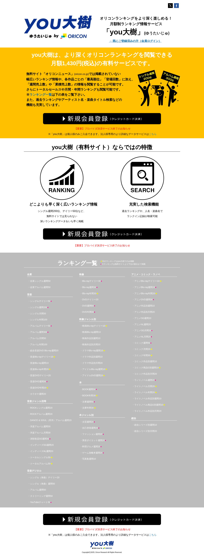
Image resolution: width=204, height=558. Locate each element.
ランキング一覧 (40, 94)
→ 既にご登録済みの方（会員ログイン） (135, 41)
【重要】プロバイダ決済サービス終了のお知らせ (102, 128)
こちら (153, 134)
